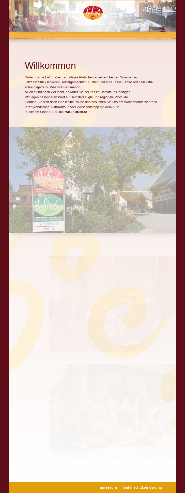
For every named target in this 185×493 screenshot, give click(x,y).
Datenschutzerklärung (142, 487)
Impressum (107, 487)
